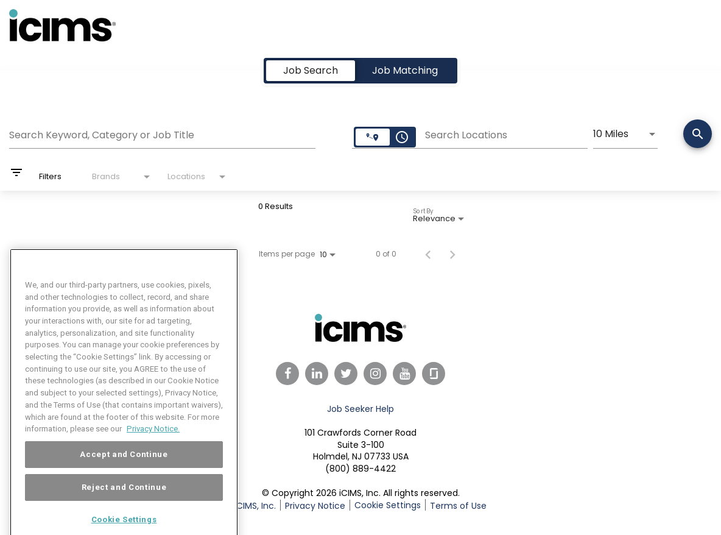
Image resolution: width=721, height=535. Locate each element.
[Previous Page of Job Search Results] (428, 254)
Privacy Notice (315, 506)
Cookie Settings (387, 505)
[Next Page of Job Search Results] (452, 254)
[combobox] (162, 133)
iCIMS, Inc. (255, 506)
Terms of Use (458, 506)
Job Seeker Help (360, 409)
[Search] (697, 135)
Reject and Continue (124, 500)
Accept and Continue (123, 467)
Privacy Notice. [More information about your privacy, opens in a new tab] (153, 441)
